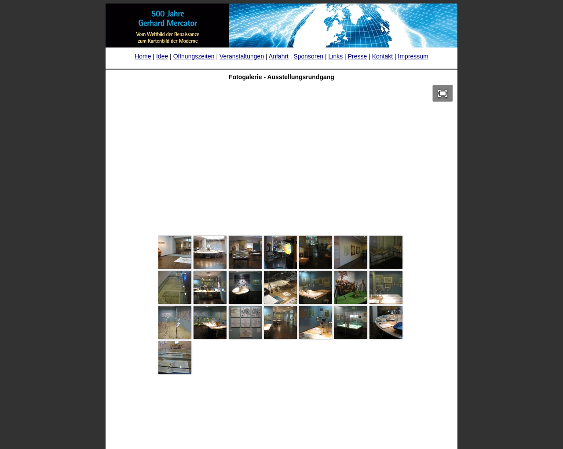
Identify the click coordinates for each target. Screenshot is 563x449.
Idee (162, 56)
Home (143, 56)
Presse (357, 56)
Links (336, 56)
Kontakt (382, 56)
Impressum (413, 56)
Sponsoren (308, 56)
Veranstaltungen (241, 56)
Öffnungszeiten (194, 56)
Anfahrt (279, 56)
